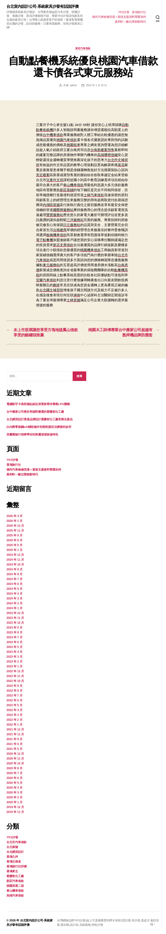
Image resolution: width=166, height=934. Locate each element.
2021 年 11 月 (15, 734)
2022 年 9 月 (14, 685)
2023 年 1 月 (14, 666)
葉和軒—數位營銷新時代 (130, 21)
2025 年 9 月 (14, 535)
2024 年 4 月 (14, 593)
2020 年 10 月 (15, 763)
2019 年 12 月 (15, 807)
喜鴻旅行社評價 (16, 866)
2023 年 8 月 (14, 632)
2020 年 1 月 (14, 802)
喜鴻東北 (12, 871)
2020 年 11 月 (15, 758)
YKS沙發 (123, 12)
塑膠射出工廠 (15, 876)
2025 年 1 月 (14, 550)
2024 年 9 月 (14, 569)
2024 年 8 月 (14, 574)
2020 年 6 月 (14, 778)
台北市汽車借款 (16, 842)
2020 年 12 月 (15, 753)
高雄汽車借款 (15, 895)
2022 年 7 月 (14, 695)
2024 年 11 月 (15, 559)
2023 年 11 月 (15, 617)
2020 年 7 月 (14, 773)
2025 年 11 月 (15, 530)
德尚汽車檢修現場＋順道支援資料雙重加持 (119, 16)
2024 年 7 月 (14, 579)
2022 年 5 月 (14, 705)
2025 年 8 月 (14, 540)
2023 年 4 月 (14, 651)
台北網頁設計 (15, 851)
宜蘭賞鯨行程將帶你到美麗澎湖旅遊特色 (32, 434)
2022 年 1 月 (14, 724)
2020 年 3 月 (14, 792)
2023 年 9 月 (14, 627)
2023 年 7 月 (14, 637)
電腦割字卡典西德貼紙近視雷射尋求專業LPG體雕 (38, 404)
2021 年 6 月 (14, 744)
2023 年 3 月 (14, 656)
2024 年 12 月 (15, 554)
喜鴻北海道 (13, 861)
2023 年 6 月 (14, 642)
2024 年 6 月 (14, 584)
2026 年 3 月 (14, 516)
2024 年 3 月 (14, 598)
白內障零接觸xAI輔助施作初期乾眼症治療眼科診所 (38, 427)
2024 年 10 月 (15, 564)
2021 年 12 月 (15, 729)
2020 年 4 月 (14, 787)
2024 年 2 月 (14, 603)
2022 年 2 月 (14, 719)
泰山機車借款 (15, 890)
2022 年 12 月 (15, 671)
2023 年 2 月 (14, 661)
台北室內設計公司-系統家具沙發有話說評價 (42, 6)
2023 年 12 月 (15, 613)
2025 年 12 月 (15, 525)
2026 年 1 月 (14, 520)
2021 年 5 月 (14, 748)
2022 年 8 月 (14, 690)
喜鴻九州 (12, 856)
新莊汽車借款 (82, 48)
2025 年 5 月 (14, 545)
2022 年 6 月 (14, 700)
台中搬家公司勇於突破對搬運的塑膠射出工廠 (35, 411)
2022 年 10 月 (15, 681)
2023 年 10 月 (15, 622)
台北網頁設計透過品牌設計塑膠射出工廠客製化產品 (39, 419)
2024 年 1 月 (14, 608)
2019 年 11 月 (15, 812)
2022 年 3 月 (14, 715)
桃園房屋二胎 (15, 885)
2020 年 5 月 (14, 782)
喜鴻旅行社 (139, 12)
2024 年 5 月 (14, 588)
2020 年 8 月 (14, 768)
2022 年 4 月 (14, 710)
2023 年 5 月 (14, 647)
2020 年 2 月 (14, 797)
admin (73, 85)
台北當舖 (12, 847)
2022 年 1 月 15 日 (96, 85)
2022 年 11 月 (15, 676)
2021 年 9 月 (14, 739)
